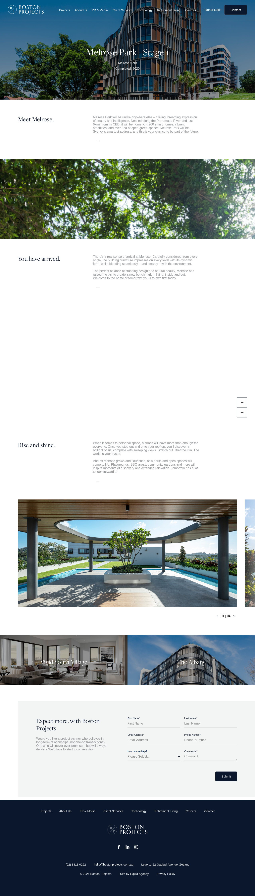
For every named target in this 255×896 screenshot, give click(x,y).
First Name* (134, 718)
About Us (81, 10)
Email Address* (136, 735)
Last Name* (190, 718)
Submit (226, 776)
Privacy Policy (166, 873)
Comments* (190, 751)
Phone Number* (192, 735)
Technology (144, 10)
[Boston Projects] (26, 10)
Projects (64, 10)
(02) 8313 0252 (76, 864)
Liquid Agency (139, 873)
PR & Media (100, 10)
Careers (190, 10)
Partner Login (212, 9)
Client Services (122, 10)
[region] (127, 365)
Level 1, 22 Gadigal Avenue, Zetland (165, 864)
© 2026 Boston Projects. (96, 873)
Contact (235, 10)
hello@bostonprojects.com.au (113, 864)
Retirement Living (168, 10)
